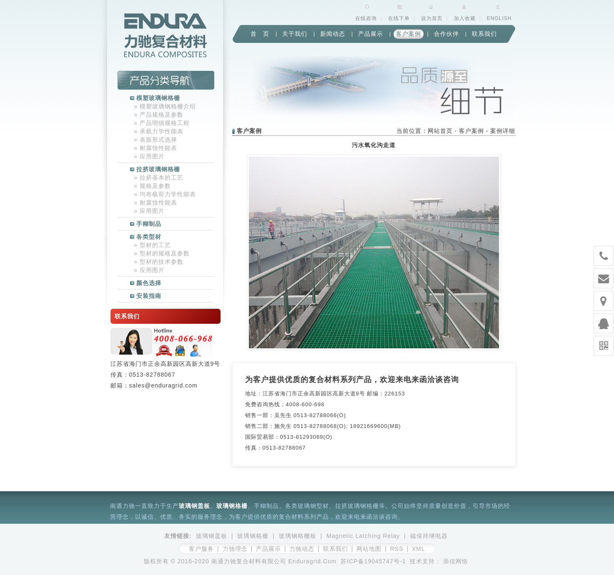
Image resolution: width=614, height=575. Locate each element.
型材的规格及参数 (162, 253)
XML (418, 548)
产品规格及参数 (159, 114)
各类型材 (145, 236)
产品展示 (370, 33)
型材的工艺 (152, 245)
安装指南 (145, 295)
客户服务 (201, 548)
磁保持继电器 (429, 535)
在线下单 (399, 18)
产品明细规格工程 (162, 123)
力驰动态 (301, 548)
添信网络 (455, 561)
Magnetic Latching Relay (363, 535)
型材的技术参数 (159, 261)
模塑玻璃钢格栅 (155, 98)
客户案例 (408, 33)
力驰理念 (235, 548)
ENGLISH (499, 18)
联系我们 (484, 33)
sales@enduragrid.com (163, 385)
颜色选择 (145, 283)
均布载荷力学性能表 (165, 194)
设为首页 (432, 18)
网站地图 (368, 548)
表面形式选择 (156, 139)
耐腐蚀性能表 (156, 148)
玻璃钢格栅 (232, 505)
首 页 (260, 33)
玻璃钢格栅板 (297, 535)
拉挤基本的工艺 (159, 177)
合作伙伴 (446, 33)
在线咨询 (366, 18)
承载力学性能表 (159, 131)
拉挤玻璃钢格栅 (155, 169)
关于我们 (294, 33)
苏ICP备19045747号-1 (373, 561)
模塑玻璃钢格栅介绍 (165, 106)
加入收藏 (465, 18)
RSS (396, 548)
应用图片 (149, 156)
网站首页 (440, 131)
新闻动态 (332, 33)
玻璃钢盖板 (194, 505)
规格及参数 (152, 185)
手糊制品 (145, 223)
